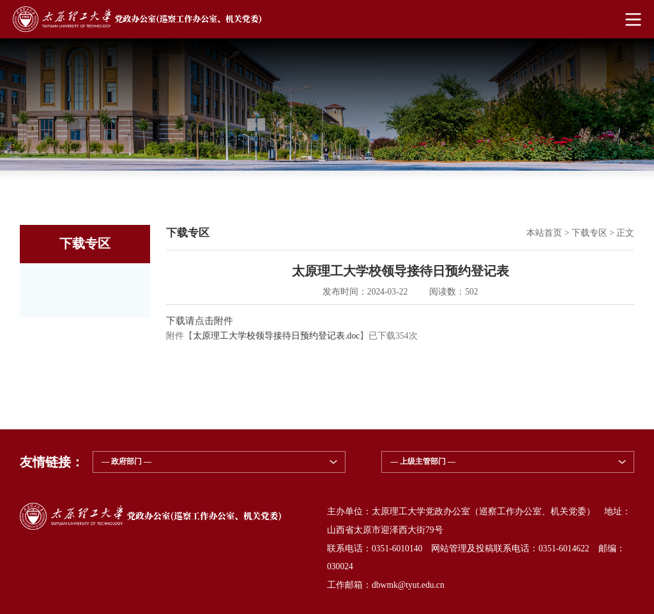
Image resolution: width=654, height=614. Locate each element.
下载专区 (589, 233)
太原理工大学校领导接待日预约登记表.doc (276, 336)
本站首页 (544, 233)
